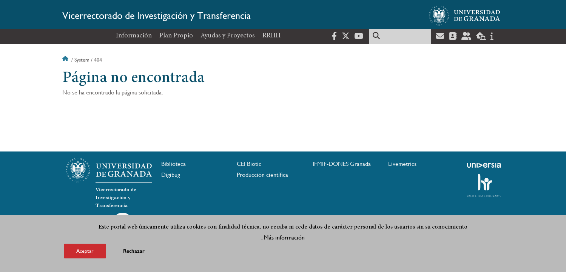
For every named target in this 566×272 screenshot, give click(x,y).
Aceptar (85, 253)
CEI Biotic (249, 163)
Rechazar (134, 253)
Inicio (66, 59)
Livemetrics (402, 163)
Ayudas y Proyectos (227, 35)
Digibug (170, 174)
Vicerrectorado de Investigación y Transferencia (156, 15)
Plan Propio (176, 35)
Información (134, 35)
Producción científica (262, 174)
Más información (284, 239)
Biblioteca (173, 163)
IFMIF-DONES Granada (342, 163)
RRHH (271, 35)
